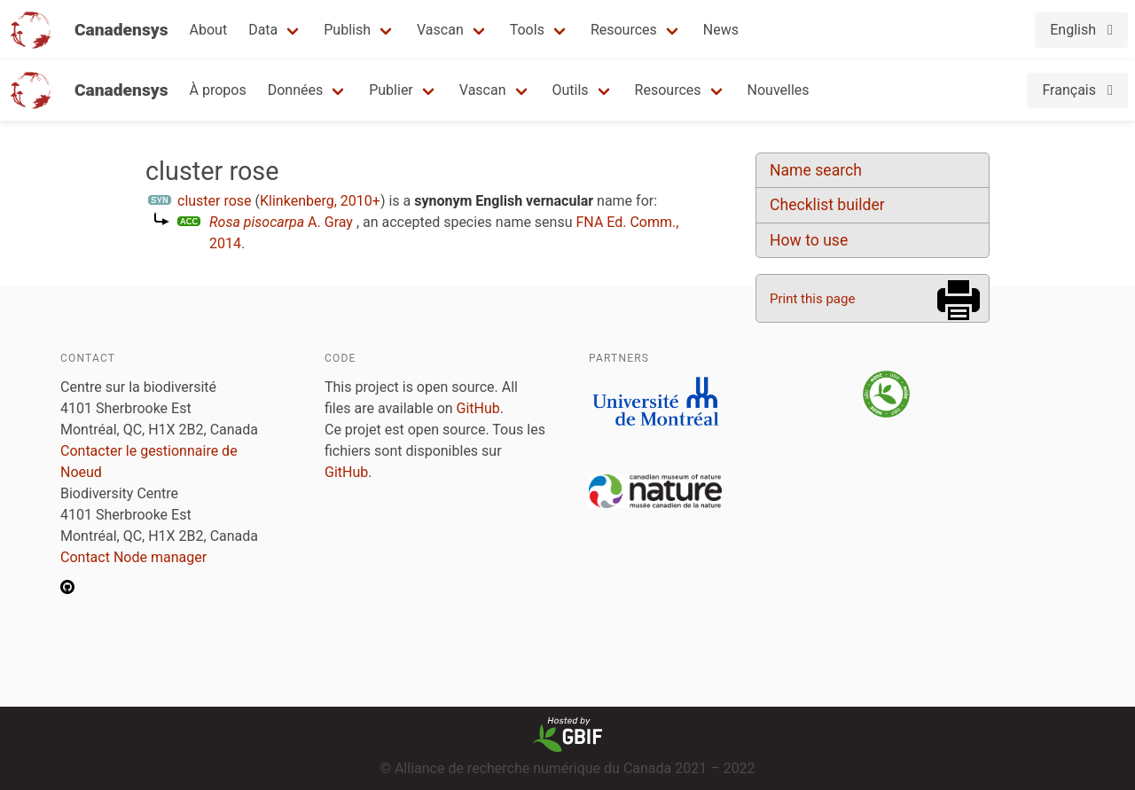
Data (263, 29)
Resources (624, 29)
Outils (570, 90)
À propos (218, 90)
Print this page (812, 299)
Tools (527, 29)
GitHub (478, 408)
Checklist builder (827, 205)
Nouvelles (779, 90)
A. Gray (281, 222)
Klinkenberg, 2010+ (320, 200)
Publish (347, 29)
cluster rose (214, 200)
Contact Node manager (133, 557)
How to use (809, 240)
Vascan (440, 29)
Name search (816, 170)
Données (296, 90)
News (721, 29)
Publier (391, 90)
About (209, 29)
